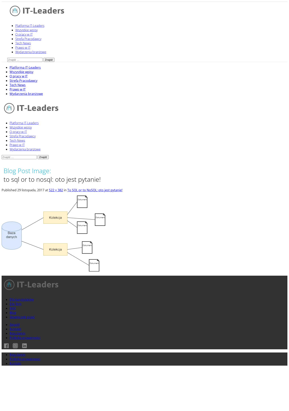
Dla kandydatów (22, 299)
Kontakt (15, 329)
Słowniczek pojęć (22, 317)
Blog (13, 312)
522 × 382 (56, 190)
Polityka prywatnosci (25, 359)
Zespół (14, 324)
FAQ (13, 308)
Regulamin (17, 333)
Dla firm (15, 304)
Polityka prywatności (25, 338)
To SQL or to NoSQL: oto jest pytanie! (94, 190)
